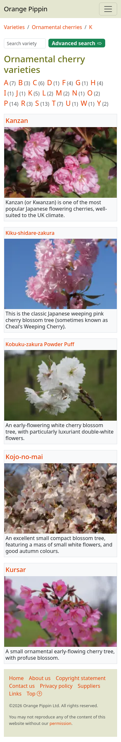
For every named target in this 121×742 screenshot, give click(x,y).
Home (16, 678)
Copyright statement (81, 678)
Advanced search (77, 43)
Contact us (22, 685)
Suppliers (89, 685)
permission (60, 723)
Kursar (15, 569)
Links (15, 693)
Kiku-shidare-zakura (30, 232)
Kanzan (16, 120)
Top (34, 693)
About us (40, 678)
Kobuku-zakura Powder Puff (39, 344)
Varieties (14, 27)
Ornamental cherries (57, 27)
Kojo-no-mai (24, 456)
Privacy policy (56, 685)
